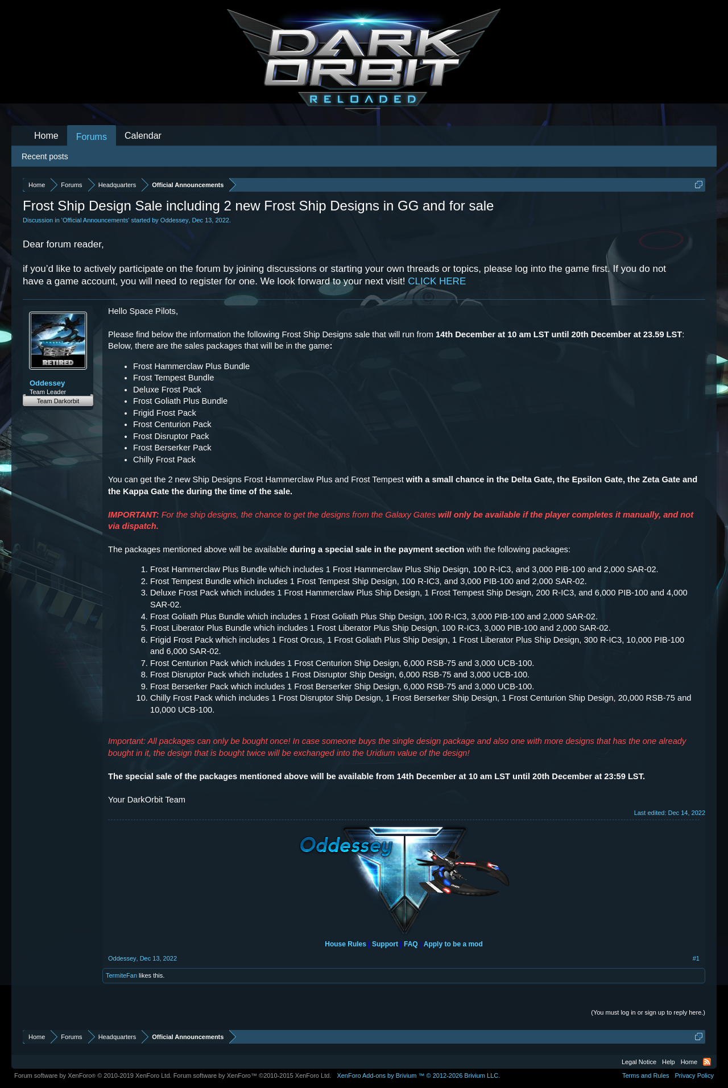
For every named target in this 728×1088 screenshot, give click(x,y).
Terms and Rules (645, 1075)
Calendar (143, 135)
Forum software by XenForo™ (252, 1075)
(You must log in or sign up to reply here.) (648, 1012)
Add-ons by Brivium (418, 1075)
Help (668, 1061)
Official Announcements (95, 220)
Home (46, 135)
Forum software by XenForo (93, 1075)
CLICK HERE (437, 281)
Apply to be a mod (453, 944)
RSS (707, 1062)
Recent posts (45, 156)
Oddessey (174, 220)
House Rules (345, 944)
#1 (696, 958)
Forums (91, 137)
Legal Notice (639, 1061)
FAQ (411, 944)
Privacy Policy (694, 1075)
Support (385, 944)
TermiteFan (121, 975)
